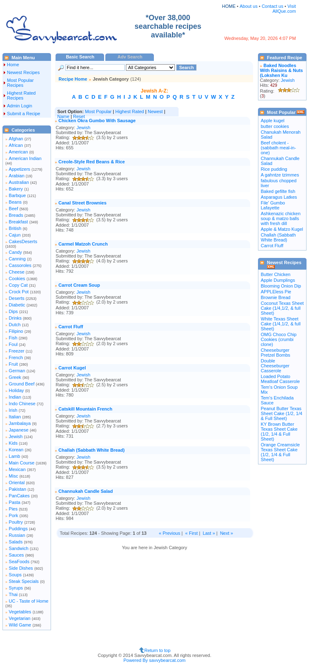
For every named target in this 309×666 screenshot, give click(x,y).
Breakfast (18, 221)
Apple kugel (273, 120)
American (18, 151)
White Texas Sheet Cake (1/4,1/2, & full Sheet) (281, 323)
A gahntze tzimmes (280, 174)
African (16, 145)
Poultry (16, 522)
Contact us (273, 6)
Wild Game (20, 624)
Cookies (17, 278)
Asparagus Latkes (279, 197)
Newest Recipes (23, 72)
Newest (155, 111)
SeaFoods (19, 561)
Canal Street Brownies (82, 202)
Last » (209, 533)
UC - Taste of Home (28, 601)
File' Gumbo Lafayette (273, 205)
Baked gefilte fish (278, 191)
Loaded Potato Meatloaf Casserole (280, 379)
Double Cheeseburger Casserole (275, 365)
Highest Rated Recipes (21, 95)
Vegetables (20, 611)
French (16, 357)
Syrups (16, 587)
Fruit (13, 364)
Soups (15, 574)
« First (191, 533)
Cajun (15, 234)
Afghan (16, 138)
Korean (16, 449)
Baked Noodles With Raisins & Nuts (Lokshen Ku (281, 70)
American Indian (25, 158)
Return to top (157, 650)
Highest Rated (129, 111)
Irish (13, 410)
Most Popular (98, 111)
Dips (13, 311)
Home (13, 64)
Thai (13, 594)
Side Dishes (21, 568)
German (17, 370)
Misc (13, 475)
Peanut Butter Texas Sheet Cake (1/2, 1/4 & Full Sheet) (281, 413)
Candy (15, 252)
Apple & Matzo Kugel (282, 229)
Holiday (16, 390)
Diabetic (17, 304)
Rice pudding (274, 169)
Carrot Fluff (70, 326)
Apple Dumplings (278, 280)
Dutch (15, 324)
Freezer (16, 350)
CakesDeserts (23, 241)
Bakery (16, 188)
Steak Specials (24, 581)
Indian (15, 396)
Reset (79, 116)
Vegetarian (19, 618)
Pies (13, 508)
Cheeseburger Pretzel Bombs (275, 352)
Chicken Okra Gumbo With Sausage (97, 120)
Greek (15, 377)
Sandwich (18, 548)
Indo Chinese (22, 403)
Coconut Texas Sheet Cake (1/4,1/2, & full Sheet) (282, 308)
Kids (13, 443)
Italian (15, 416)
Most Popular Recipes (20, 83)
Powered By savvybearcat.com (154, 660)
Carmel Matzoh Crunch (83, 243)
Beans (15, 202)
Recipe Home (72, 79)
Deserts (16, 298)
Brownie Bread (275, 297)
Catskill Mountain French (85, 408)
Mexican (17, 469)
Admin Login (19, 105)
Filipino (16, 331)
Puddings (18, 528)
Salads (16, 541)
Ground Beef (21, 383)
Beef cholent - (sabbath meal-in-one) (278, 147)
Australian (19, 182)
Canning (17, 258)
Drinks (15, 318)
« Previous (169, 533)
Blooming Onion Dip (281, 285)
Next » (226, 533)
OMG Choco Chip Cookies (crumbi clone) (279, 339)
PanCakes (19, 495)
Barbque (17, 195)
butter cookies (275, 126)
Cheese (16, 271)
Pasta (14, 502)
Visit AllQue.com (284, 9)
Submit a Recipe (23, 113)
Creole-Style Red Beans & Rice (91, 161)
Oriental (17, 482)
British (15, 228)
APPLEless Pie (276, 291)
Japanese (18, 429)
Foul (13, 344)
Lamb (14, 456)
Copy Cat (18, 285)
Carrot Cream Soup (79, 285)
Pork (13, 515)
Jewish (16, 436)
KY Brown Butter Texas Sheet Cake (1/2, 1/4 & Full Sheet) (279, 431)
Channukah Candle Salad (85, 491)
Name (63, 116)
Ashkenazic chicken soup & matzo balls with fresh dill (281, 218)
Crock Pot (18, 291)
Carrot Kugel (72, 367)
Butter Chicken (275, 274)
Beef (13, 208)
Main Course (21, 462)
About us (249, 6)
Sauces (16, 554)
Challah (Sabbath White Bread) (91, 450)
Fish (13, 337)
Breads (16, 215)
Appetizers (19, 169)
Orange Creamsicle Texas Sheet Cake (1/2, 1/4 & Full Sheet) (280, 452)
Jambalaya (19, 423)
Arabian (16, 175)
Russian (17, 535)
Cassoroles (20, 265)
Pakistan (17, 489)
